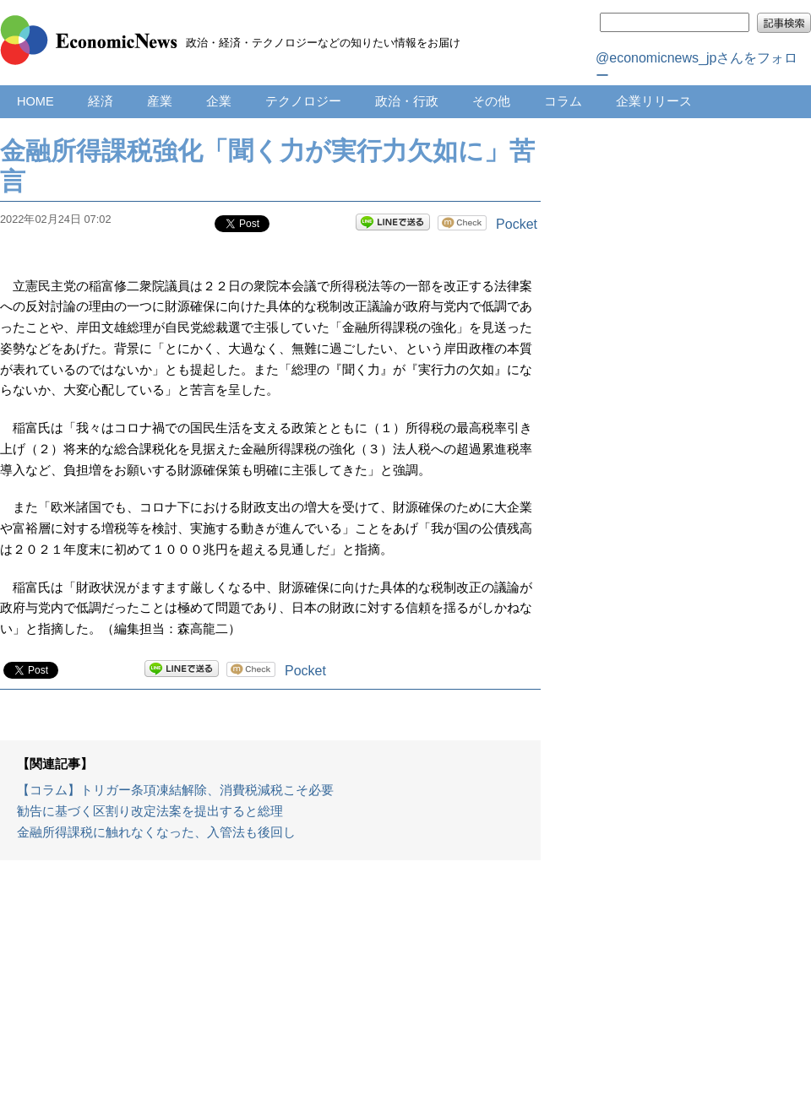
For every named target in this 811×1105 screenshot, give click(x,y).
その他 (491, 101)
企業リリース (654, 101)
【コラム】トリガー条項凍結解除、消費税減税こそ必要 (175, 790)
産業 (159, 101)
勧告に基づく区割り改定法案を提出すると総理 (150, 811)
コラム (563, 101)
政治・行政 (406, 101)
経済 (100, 101)
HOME (35, 101)
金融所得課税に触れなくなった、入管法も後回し (156, 832)
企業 (218, 101)
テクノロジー (303, 101)
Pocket (516, 224)
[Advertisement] (270, 991)
